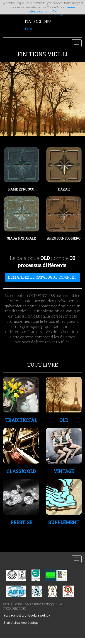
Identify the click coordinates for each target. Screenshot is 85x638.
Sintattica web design (20, 622)
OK (54, 11)
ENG (37, 21)
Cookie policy (39, 615)
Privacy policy (14, 615)
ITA (28, 21)
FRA (28, 28)
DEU (47, 21)
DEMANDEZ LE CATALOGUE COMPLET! (42, 277)
